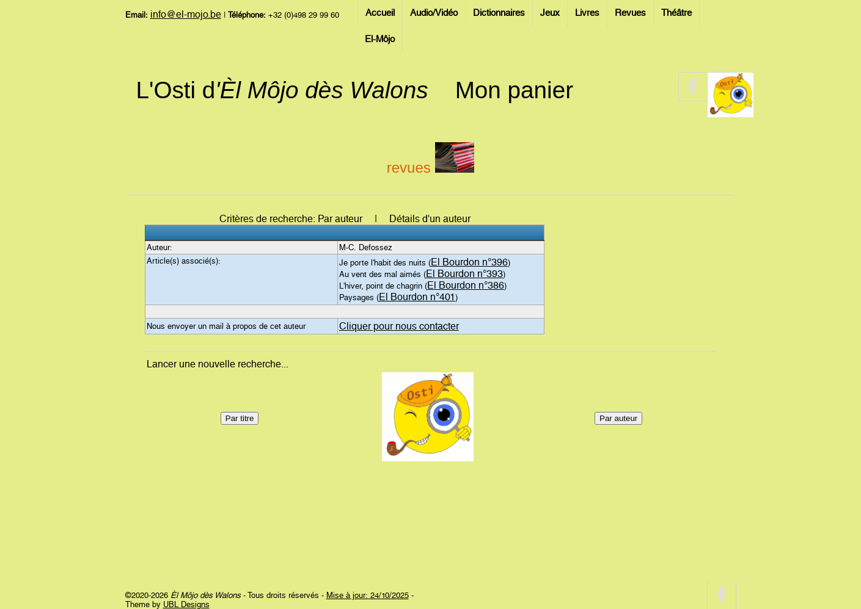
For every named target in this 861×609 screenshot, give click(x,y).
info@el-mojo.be (185, 14)
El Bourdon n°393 (464, 273)
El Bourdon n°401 (417, 297)
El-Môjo (380, 39)
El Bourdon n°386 (465, 285)
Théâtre (676, 12)
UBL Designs (186, 604)
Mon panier (514, 90)
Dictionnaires (499, 12)
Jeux (550, 12)
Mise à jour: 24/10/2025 (367, 595)
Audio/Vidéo (434, 12)
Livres (587, 12)
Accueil (380, 12)
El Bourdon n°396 (469, 262)
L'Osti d (282, 90)
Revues (630, 12)
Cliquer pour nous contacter (399, 326)
